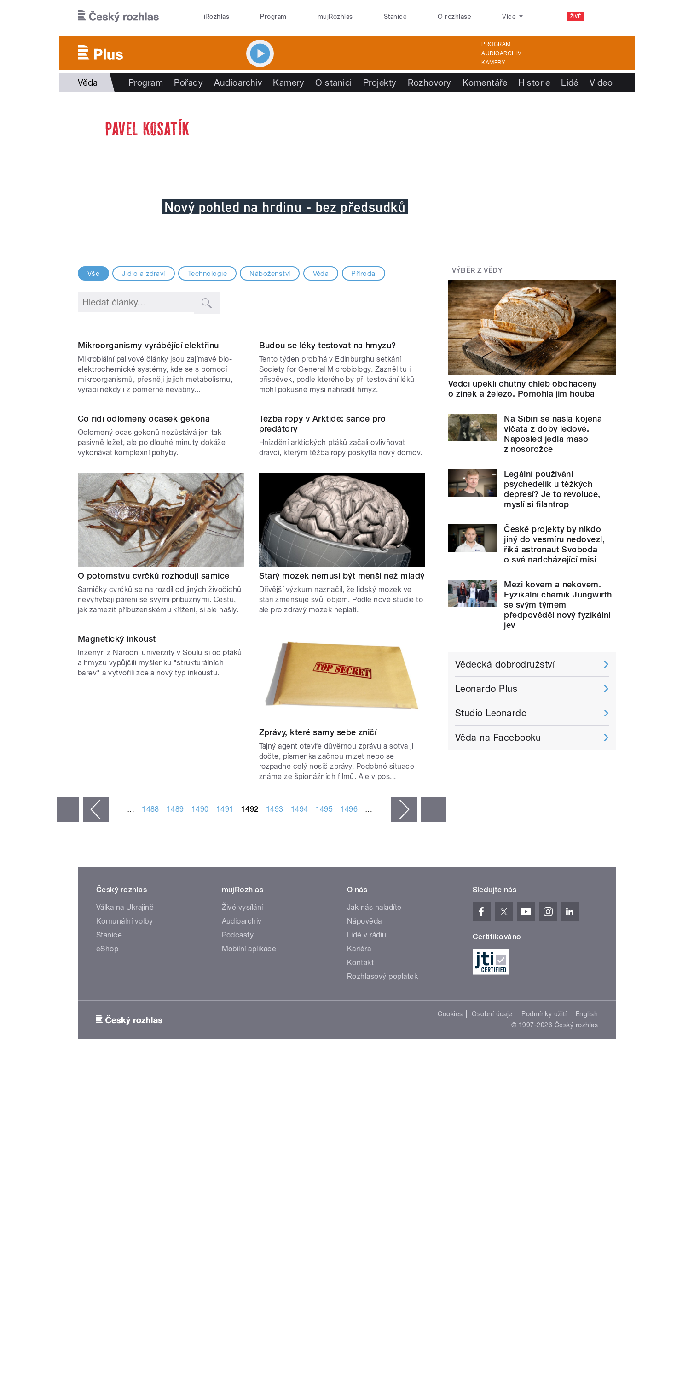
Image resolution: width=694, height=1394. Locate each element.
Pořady (188, 82)
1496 (349, 996)
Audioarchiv (501, 53)
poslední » (433, 997)
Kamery (493, 62)
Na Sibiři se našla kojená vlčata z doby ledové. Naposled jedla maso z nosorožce (553, 434)
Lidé (569, 82)
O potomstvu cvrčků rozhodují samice (154, 762)
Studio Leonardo (490, 713)
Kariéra (359, 1136)
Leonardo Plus (486, 688)
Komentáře (485, 82)
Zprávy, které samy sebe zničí (318, 920)
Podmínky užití (544, 1201)
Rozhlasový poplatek (382, 1164)
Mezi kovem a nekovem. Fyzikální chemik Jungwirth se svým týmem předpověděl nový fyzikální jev (558, 605)
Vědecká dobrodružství (505, 664)
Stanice (395, 16)
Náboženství (269, 273)
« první (68, 997)
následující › (404, 997)
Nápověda (364, 1108)
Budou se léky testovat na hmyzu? (327, 439)
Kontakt (360, 1150)
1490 (200, 996)
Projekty (380, 82)
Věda (321, 273)
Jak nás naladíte (374, 1094)
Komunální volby (124, 1108)
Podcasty (238, 1122)
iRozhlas (217, 16)
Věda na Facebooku (498, 737)
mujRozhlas (335, 16)
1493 (274, 996)
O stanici (333, 82)
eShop (107, 1136)
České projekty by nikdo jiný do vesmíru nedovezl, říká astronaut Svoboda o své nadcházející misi (554, 544)
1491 (225, 996)
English (587, 1201)
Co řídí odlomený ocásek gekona (144, 606)
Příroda (363, 273)
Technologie (207, 273)
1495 (324, 996)
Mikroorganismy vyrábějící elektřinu (148, 439)
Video (601, 82)
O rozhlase (454, 16)
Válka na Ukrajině (125, 1094)
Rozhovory (429, 82)
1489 (175, 996)
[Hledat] (603, 16)
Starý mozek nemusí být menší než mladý (342, 762)
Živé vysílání (242, 1094)
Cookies (450, 1201)
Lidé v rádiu (367, 1122)
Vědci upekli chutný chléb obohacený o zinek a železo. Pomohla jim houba (522, 388)
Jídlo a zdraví (143, 273)
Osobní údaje (492, 1201)
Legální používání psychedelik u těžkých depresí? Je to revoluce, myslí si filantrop (552, 489)
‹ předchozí (96, 997)
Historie (534, 82)
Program (273, 16)
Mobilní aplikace (249, 1136)
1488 (150, 996)
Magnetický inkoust (117, 920)
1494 (299, 996)
